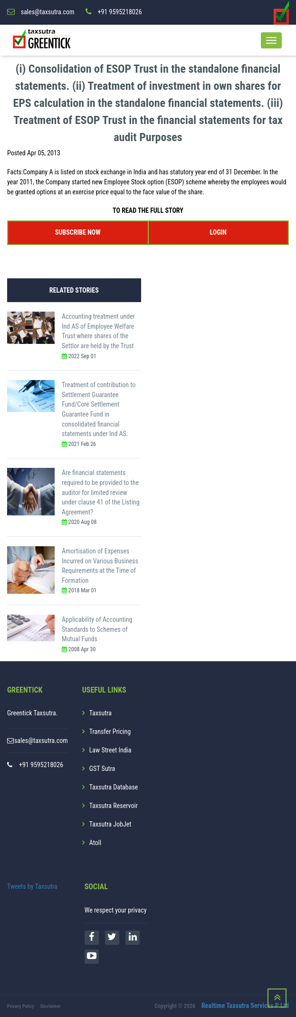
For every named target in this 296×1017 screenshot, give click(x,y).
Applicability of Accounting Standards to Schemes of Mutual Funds (97, 629)
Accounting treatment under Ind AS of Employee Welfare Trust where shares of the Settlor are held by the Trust (98, 331)
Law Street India (110, 750)
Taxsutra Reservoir (113, 805)
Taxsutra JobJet (110, 824)
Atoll (95, 842)
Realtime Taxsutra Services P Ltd (245, 1005)
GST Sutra (102, 768)
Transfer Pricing (110, 731)
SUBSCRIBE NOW (78, 232)
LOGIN (218, 232)
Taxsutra (100, 713)
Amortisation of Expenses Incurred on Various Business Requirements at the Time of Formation (100, 565)
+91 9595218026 (41, 765)
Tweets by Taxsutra (32, 886)
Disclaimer (50, 1006)
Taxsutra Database (113, 787)
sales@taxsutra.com (41, 740)
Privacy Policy (20, 1006)
